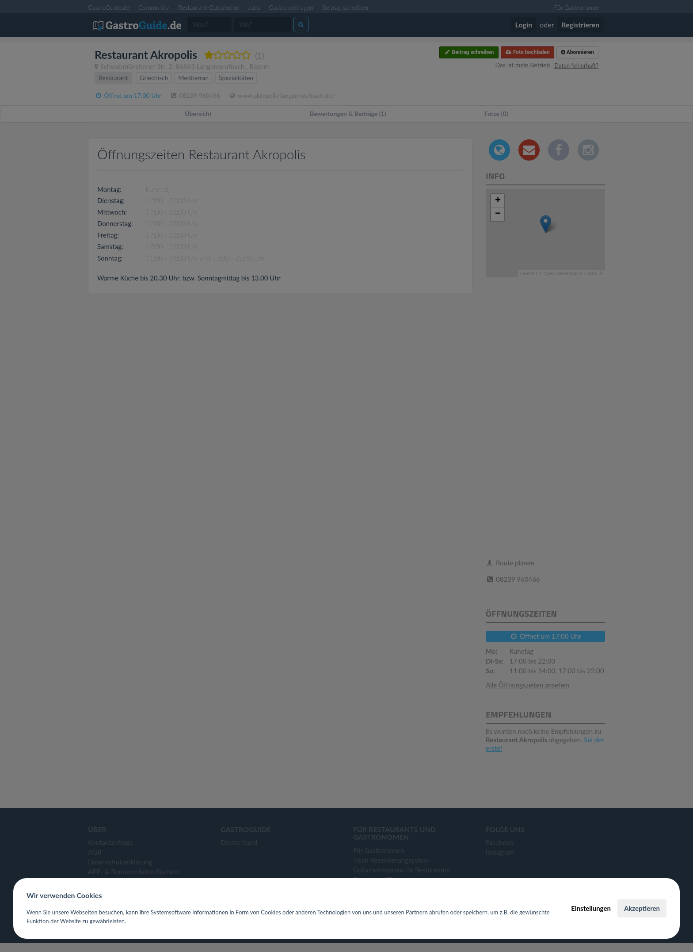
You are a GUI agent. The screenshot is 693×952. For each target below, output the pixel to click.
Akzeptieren (642, 908)
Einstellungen (591, 908)
